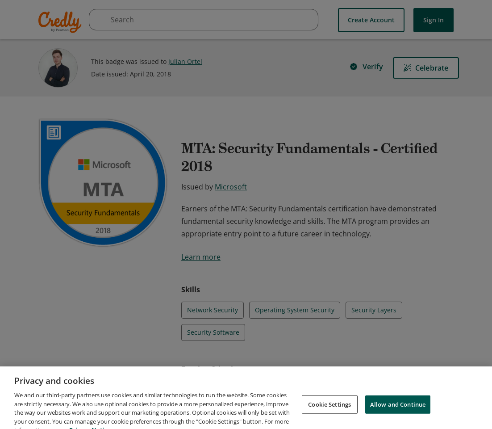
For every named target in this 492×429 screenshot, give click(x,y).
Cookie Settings (329, 416)
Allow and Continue (397, 416)
